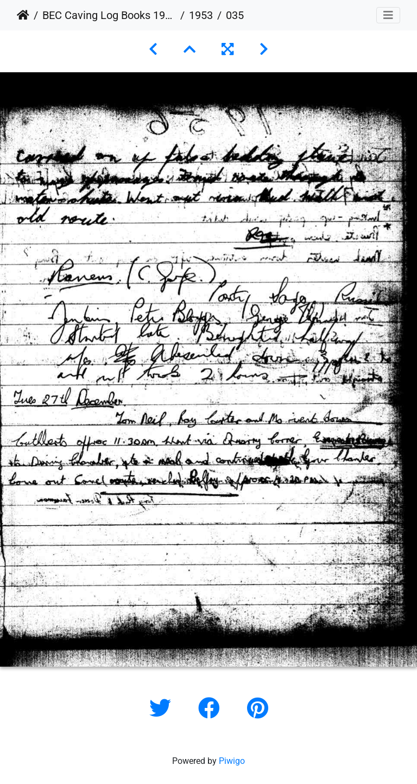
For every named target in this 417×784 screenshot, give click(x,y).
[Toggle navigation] (388, 15)
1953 (201, 15)
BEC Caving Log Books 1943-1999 (109, 15)
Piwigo (232, 761)
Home (23, 15)
